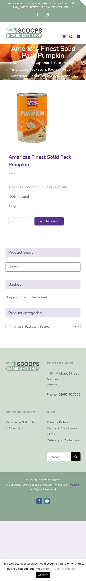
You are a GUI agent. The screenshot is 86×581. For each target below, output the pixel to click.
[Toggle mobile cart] (64, 36)
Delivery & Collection (63, 440)
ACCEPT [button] (43, 575)
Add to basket (49, 221)
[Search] (75, 456)
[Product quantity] (19, 221)
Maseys (74, 484)
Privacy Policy (58, 422)
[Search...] (59, 456)
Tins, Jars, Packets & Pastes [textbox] (42, 326)
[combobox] (43, 326)
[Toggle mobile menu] (78, 36)
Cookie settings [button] (65, 568)
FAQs (51, 434)
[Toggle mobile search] (71, 36)
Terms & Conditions (62, 428)
